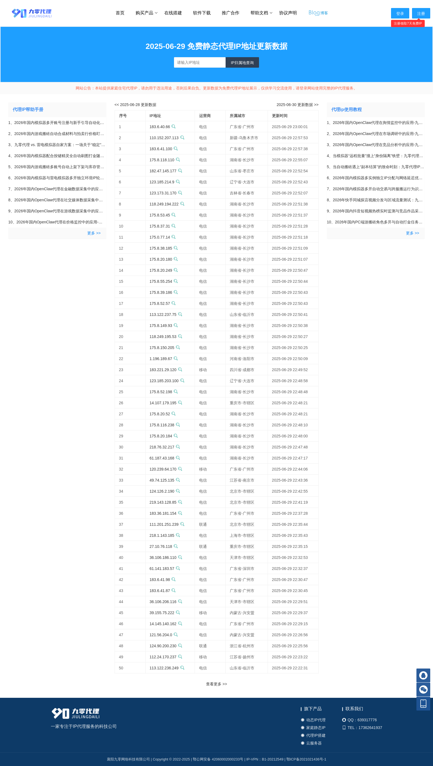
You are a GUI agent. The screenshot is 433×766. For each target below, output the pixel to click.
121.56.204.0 (164, 635)
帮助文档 (261, 13)
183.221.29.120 (166, 370)
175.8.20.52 (163, 414)
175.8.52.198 (164, 392)
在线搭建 (173, 12)
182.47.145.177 (166, 171)
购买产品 (147, 13)
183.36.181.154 (166, 513)
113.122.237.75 (166, 314)
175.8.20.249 (164, 270)
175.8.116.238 (165, 425)
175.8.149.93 (164, 325)
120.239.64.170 (166, 469)
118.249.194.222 (167, 204)
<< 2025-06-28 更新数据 (136, 104)
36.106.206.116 (166, 601)
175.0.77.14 (163, 237)
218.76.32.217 (165, 447)
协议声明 (288, 12)
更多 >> (94, 233)
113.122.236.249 (167, 668)
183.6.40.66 (163, 127)
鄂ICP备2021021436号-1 (306, 759)
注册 (421, 13)
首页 (120, 12)
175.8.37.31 (163, 226)
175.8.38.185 (164, 248)
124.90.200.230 (166, 646)
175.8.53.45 (163, 215)
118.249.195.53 (166, 336)
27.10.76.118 (164, 546)
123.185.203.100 (167, 381)
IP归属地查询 (242, 62)
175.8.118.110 (165, 160)
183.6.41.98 (163, 579)
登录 (400, 13)
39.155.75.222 (165, 613)
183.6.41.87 (163, 590)
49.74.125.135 (165, 480)
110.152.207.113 (167, 138)
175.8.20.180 (164, 259)
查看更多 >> (216, 684)
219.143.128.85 (166, 502)
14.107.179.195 (166, 403)
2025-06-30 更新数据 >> (298, 104)
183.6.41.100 (164, 149)
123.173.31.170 (166, 193)
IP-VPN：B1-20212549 (264, 759)
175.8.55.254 (164, 281)
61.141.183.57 (165, 568)
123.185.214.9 (165, 182)
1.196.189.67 (164, 358)
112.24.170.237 (166, 657)
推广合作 (230, 12)
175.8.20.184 (164, 436)
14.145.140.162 (166, 624)
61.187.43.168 (165, 458)
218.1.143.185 (165, 535)
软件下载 (202, 12)
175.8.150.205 (165, 347)
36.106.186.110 (166, 557)
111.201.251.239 (167, 524)
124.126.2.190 (165, 491)
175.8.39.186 (164, 292)
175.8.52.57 (163, 303)
